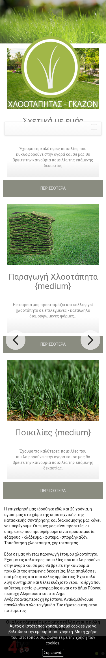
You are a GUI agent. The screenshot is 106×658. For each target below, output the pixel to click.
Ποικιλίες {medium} (53, 432)
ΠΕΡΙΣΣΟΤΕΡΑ (53, 188)
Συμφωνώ (53, 652)
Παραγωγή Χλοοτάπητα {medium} (53, 281)
